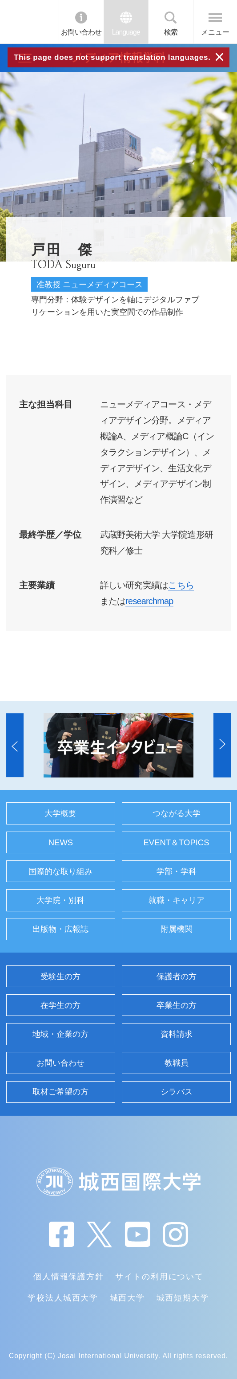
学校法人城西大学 (63, 1297)
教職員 (177, 1062)
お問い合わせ (81, 32)
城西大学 (127, 1297)
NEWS (60, 842)
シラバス (177, 1091)
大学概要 (60, 813)
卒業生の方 (177, 1005)
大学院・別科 (60, 900)
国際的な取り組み (60, 871)
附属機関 (177, 929)
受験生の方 (60, 976)
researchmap (149, 601)
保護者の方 (177, 976)
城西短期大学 (183, 1297)
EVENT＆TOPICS (176, 842)
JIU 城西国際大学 (29, 22)
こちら (181, 585)
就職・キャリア (177, 900)
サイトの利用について (159, 1276)
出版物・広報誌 (60, 929)
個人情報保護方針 (68, 1276)
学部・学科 (177, 871)
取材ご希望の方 (60, 1091)
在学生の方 (60, 1005)
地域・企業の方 (60, 1034)
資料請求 (177, 1034)
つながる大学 (177, 813)
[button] (15, 745)
